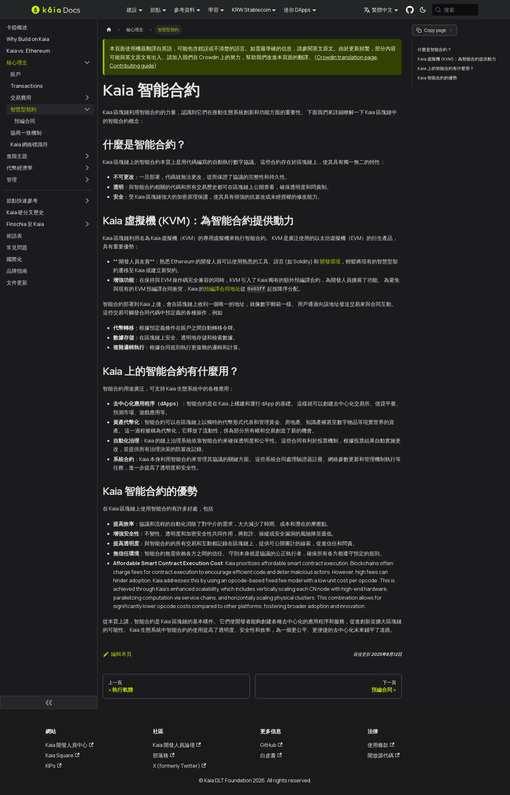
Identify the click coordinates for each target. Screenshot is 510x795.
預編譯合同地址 (222, 288)
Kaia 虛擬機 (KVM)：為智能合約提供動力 (457, 59)
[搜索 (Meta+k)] (455, 10)
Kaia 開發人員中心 (69, 745)
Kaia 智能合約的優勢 (437, 78)
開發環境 (330, 261)
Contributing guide (132, 65)
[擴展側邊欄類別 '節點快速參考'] (87, 200)
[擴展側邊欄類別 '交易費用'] (87, 97)
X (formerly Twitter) (179, 765)
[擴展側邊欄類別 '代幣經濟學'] (87, 168)
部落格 (163, 755)
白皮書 (271, 755)
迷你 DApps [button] (297, 9)
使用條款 (381, 745)
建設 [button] (132, 9)
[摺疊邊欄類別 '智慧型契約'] (87, 109)
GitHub (271, 745)
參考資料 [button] (184, 9)
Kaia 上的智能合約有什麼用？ (446, 68)
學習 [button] (213, 9)
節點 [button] (155, 9)
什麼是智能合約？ (434, 49)
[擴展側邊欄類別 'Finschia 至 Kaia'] (87, 224)
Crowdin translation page (347, 57)
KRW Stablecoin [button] (251, 9)
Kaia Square (62, 755)
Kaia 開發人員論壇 (177, 745)
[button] (48, 62)
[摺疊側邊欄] (49, 702)
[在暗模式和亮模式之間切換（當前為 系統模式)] (423, 10)
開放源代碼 (383, 755)
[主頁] (109, 30)
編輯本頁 (117, 653)
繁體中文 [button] (378, 9)
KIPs (53, 765)
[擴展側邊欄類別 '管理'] (87, 179)
